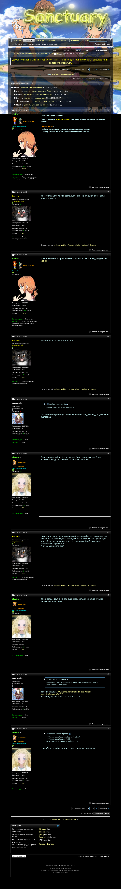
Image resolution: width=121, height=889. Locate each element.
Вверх (107, 813)
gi (84, 245)
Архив (100, 856)
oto (78, 245)
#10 (108, 728)
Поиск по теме (89, 79)
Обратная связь (83, 856)
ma (86, 245)
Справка (31, 44)
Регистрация (101, 51)
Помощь (88, 51)
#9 (108, 674)
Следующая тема (69, 819)
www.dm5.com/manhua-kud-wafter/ (74, 691)
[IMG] (41, 834)
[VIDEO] (42, 837)
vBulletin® (61, 868)
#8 (108, 595)
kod (55, 245)
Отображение (102, 79)
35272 (24, 169)
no (61, 245)
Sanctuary (44, 53)
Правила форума (46, 844)
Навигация (53, 44)
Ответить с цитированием (99, 187)
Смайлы (42, 832)
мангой (44, 261)
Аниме (52, 40)
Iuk (76, 245)
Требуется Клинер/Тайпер (63, 74)
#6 (108, 453)
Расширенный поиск (102, 44)
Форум (29, 40)
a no (73, 245)
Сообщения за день (19, 44)
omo (58, 245)
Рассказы (75, 40)
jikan (65, 245)
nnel (94, 245)
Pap (69, 245)
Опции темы (77, 79)
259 (23, 233)
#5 (108, 399)
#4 (108, 336)
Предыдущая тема (52, 819)
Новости (17, 40)
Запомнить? (59, 54)
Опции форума (40, 44)
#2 (108, 192)
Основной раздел (29, 53)
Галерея (40, 40)
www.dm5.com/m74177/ (52, 694)
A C (89, 245)
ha (92, 245)
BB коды (42, 829)
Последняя (104, 69)
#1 (108, 110)
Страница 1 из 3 (80, 69)
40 (23, 508)
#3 (108, 254)
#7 (108, 532)
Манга (63, 40)
